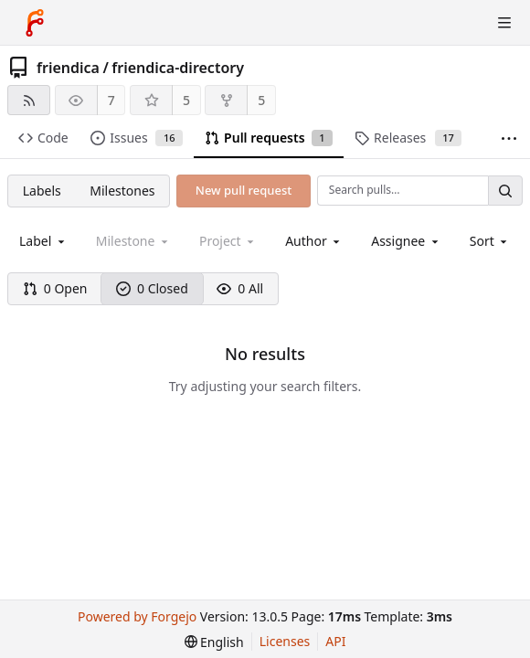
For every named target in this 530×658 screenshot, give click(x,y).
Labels (42, 190)
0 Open (55, 288)
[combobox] (43, 241)
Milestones (122, 190)
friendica (68, 67)
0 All (240, 288)
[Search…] (505, 190)
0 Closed (152, 288)
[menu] (490, 241)
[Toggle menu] (504, 22)
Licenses (285, 641)
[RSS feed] (28, 100)
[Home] (34, 22)
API (335, 641)
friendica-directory (177, 67)
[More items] (509, 138)
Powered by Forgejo (137, 616)
